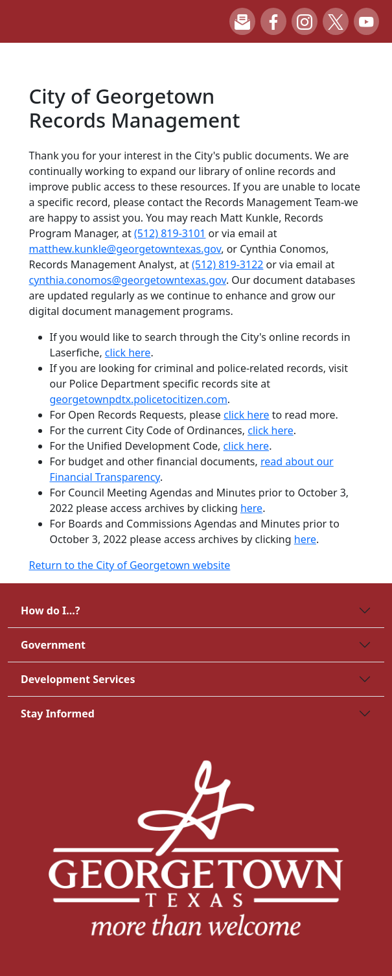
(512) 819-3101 (169, 233)
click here (128, 352)
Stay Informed (58, 713)
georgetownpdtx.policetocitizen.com (138, 399)
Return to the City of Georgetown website (130, 565)
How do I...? (50, 610)
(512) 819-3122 (227, 264)
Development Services (78, 679)
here (251, 508)
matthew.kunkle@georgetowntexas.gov (125, 249)
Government (53, 645)
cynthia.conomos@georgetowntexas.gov (127, 280)
